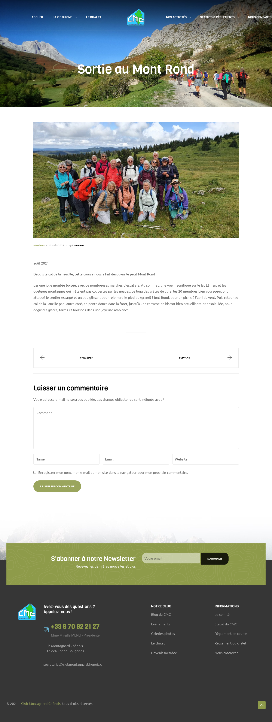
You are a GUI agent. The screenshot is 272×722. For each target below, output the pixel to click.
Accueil (38, 17)
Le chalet (93, 17)
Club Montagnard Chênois (41, 703)
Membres (39, 245)
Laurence (78, 245)
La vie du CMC (63, 17)
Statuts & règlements (217, 17)
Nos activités (176, 17)
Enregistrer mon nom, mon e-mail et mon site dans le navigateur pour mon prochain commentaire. (113, 472)
